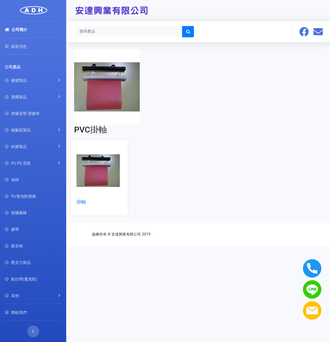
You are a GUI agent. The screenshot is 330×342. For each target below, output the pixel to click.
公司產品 (12, 67)
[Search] (129, 31)
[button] (304, 31)
